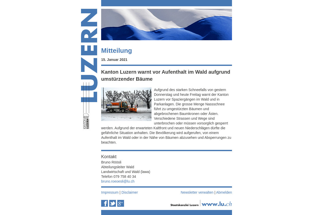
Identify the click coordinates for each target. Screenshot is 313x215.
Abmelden (224, 192)
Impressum (110, 192)
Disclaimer (130, 192)
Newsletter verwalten (197, 192)
